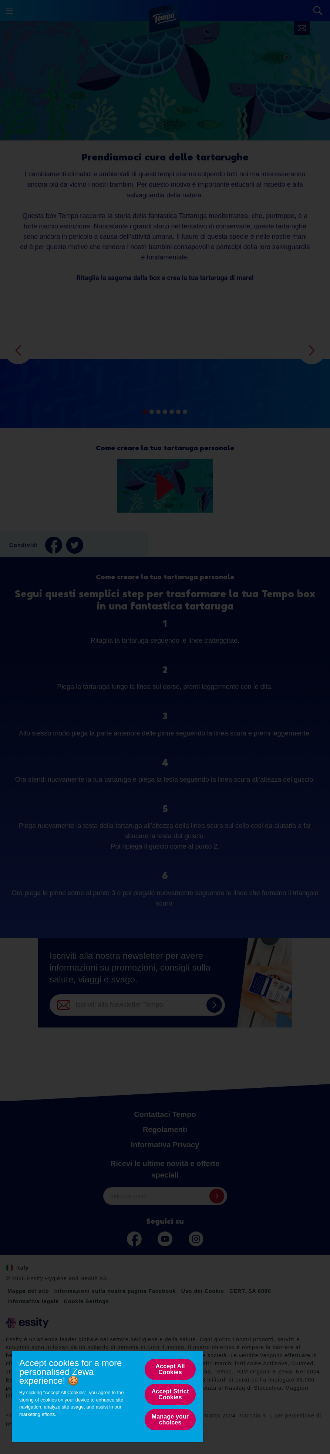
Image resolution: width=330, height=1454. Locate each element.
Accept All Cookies (170, 1369)
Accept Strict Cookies (170, 1394)
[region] (107, 1396)
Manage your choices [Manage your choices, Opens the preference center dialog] (170, 1419)
